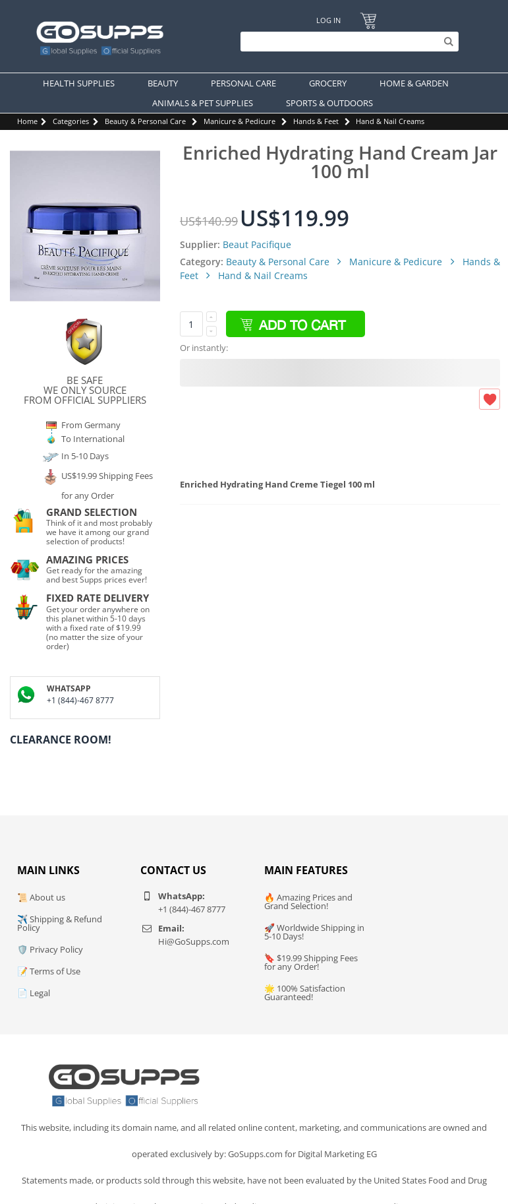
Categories (71, 121)
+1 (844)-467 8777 (80, 700)
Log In (328, 20)
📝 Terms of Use (48, 971)
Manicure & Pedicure (239, 121)
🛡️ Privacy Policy (50, 949)
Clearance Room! (60, 739)
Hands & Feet (316, 121)
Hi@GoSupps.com (193, 941)
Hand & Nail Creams (390, 121)
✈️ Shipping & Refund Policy (59, 923)
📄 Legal (33, 993)
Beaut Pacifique (257, 244)
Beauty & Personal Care (145, 121)
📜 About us (41, 897)
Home (27, 121)
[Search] (346, 41)
